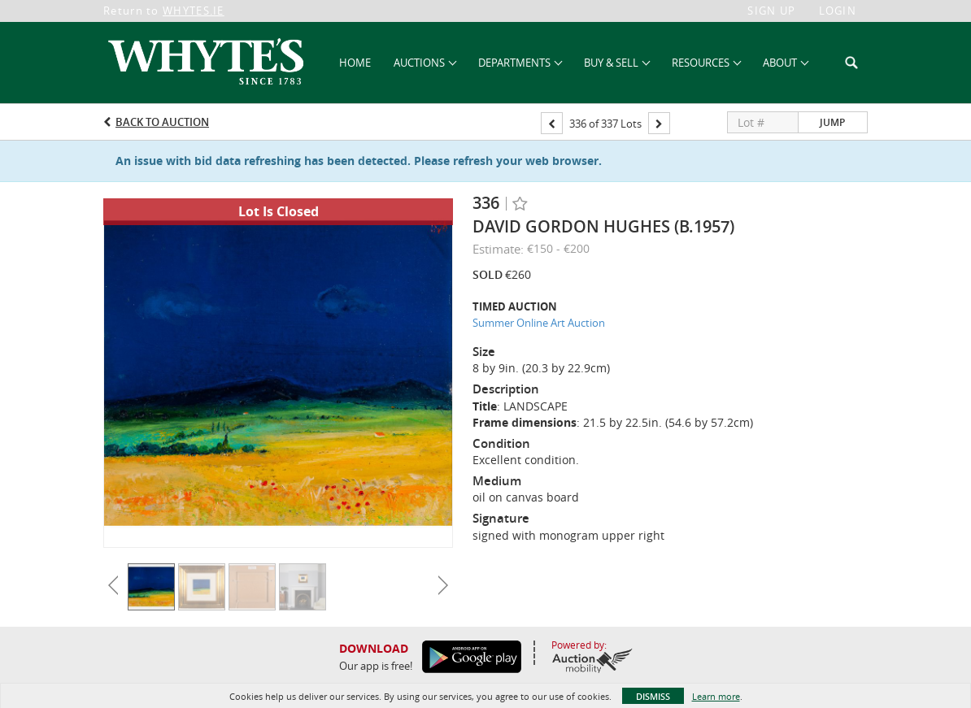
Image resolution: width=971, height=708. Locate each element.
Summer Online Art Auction (538, 322)
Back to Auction (162, 122)
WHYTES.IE (193, 10)
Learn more (716, 696)
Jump (832, 122)
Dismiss (653, 696)
